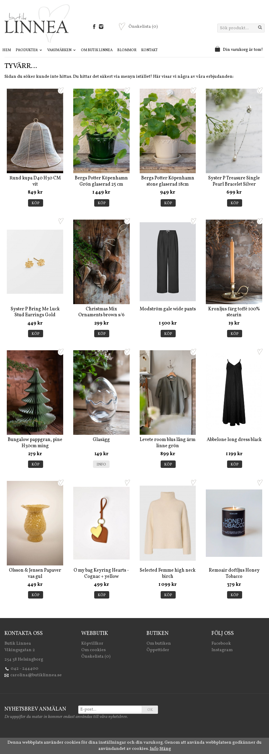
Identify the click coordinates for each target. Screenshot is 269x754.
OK (150, 710)
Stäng (165, 749)
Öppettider (157, 650)
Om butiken (158, 644)
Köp (36, 203)
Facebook (221, 644)
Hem (6, 50)
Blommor (126, 50)
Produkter (29, 50)
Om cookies (93, 650)
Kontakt (149, 50)
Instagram (222, 650)
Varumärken (61, 50)
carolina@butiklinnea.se (36, 675)
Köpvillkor (92, 644)
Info (101, 464)
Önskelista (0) (95, 657)
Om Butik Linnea (97, 50)
